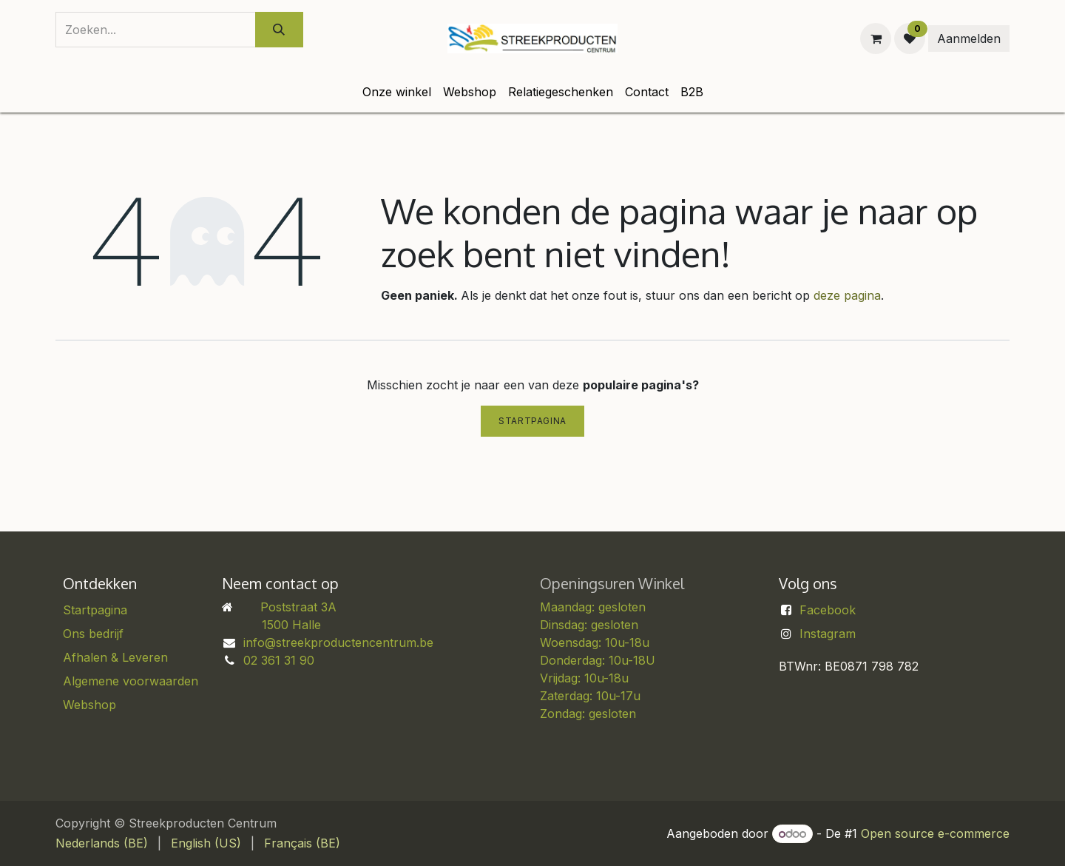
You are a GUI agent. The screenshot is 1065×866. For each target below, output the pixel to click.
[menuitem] (396, 92)
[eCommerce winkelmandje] (875, 38)
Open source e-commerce (935, 833)
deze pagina (847, 295)
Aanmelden (969, 38)
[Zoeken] (279, 29)
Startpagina (532, 420)
